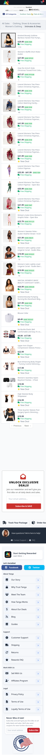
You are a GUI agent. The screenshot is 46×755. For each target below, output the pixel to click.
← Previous (16, 425)
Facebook (11, 567)
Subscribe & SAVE (23, 506)
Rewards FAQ (22, 660)
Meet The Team (22, 595)
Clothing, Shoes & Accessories (26, 23)
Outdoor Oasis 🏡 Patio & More (32, 14)
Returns (22, 652)
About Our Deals (22, 609)
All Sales (6, 23)
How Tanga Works (22, 602)
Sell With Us (22, 673)
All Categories (9, 14)
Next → (28, 425)
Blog (22, 617)
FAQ (32, 540)
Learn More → (18, 556)
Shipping (22, 645)
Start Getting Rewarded (24, 553)
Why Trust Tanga (22, 587)
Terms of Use (22, 702)
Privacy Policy (22, 694)
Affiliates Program (22, 681)
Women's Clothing (13, 26)
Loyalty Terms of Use (22, 709)
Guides (22, 624)
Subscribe (33, 730)
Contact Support (18, 540)
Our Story (22, 580)
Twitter (34, 567)
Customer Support (22, 638)
